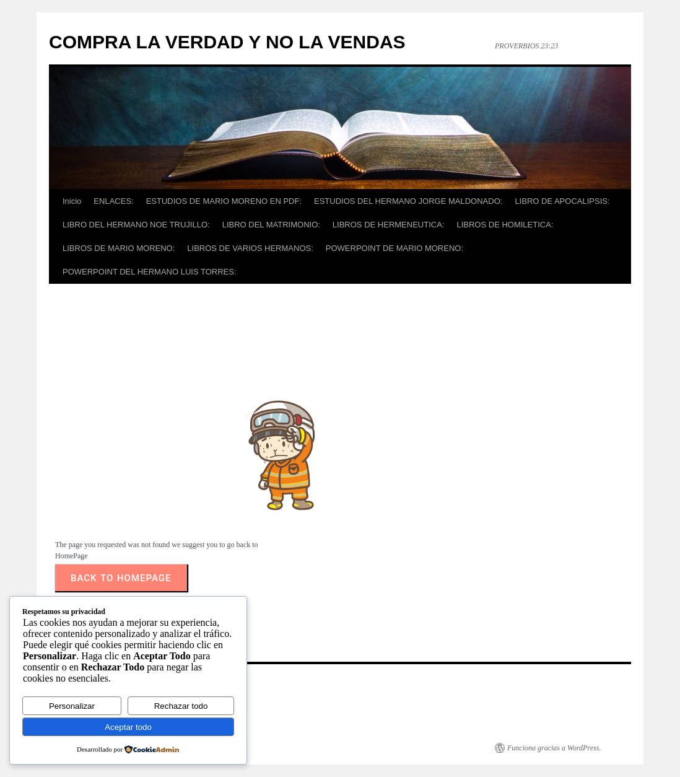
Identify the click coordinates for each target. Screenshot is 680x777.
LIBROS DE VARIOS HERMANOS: (250, 248)
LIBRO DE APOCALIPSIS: (562, 201)
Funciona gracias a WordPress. (554, 748)
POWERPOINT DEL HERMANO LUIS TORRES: (150, 271)
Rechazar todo (181, 706)
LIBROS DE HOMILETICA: (504, 224)
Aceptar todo (128, 727)
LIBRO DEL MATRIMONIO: (271, 224)
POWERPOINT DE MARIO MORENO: (394, 248)
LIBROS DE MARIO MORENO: (119, 248)
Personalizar (72, 706)
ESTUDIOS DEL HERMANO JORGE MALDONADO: (408, 201)
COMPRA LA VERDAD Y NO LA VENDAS (227, 42)
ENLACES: (113, 201)
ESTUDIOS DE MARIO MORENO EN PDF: (224, 201)
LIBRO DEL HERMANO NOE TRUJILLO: (136, 224)
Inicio (72, 201)
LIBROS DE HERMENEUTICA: (389, 224)
